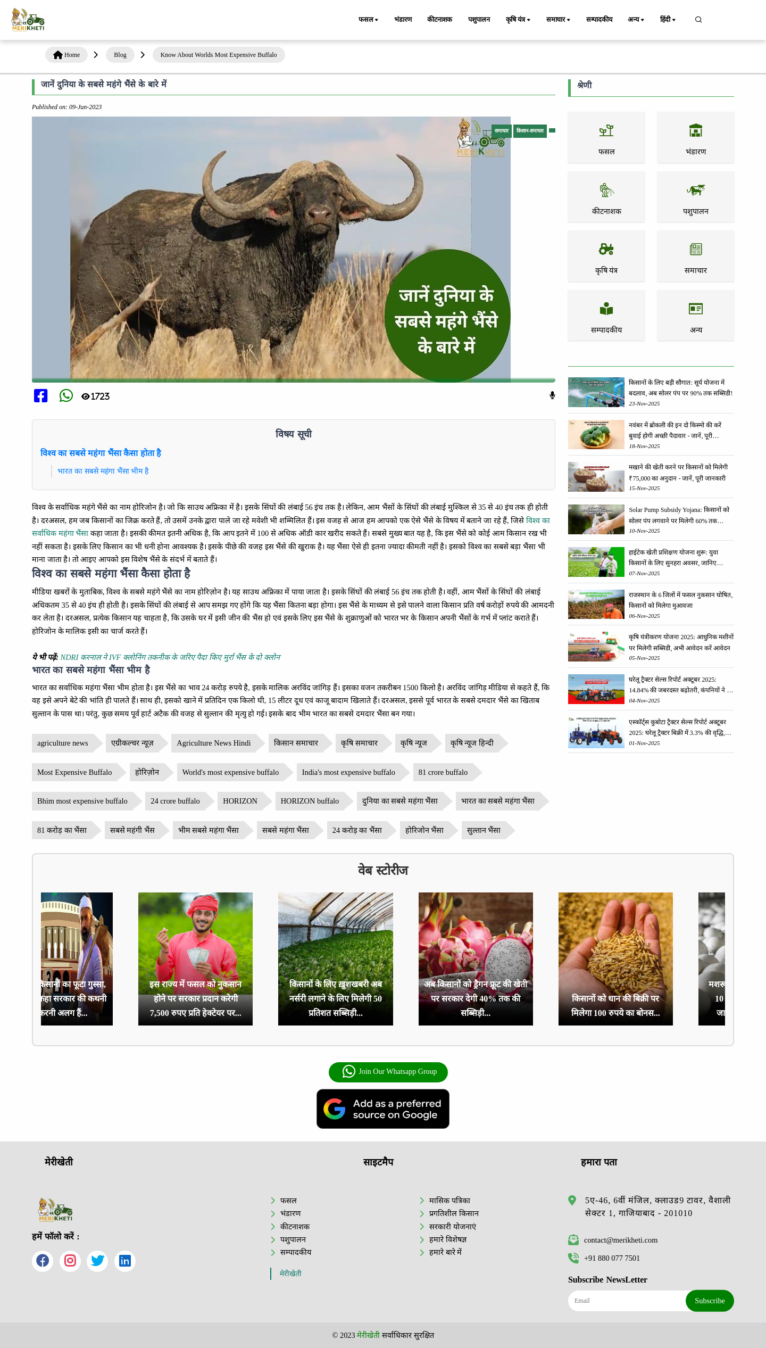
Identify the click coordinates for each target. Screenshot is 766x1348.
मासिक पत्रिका (449, 1200)
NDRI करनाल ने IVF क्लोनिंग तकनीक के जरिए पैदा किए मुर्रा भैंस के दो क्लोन (170, 657)
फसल (369, 20)
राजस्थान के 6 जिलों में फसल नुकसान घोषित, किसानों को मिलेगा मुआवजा (680, 600)
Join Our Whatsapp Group (389, 1071)
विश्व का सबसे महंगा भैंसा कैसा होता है (100, 453)
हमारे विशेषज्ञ (448, 1239)
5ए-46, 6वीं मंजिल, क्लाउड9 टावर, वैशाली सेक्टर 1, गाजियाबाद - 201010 (658, 1207)
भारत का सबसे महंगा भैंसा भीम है (102, 471)
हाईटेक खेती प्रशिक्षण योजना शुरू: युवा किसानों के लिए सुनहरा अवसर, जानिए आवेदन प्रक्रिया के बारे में (673, 558)
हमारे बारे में (445, 1252)
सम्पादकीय (600, 19)
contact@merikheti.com (612, 1240)
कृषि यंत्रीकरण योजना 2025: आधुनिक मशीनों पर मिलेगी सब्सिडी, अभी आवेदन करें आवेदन (681, 642)
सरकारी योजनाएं (452, 1226)
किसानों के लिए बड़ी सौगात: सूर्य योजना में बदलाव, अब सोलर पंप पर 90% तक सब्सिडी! (680, 388)
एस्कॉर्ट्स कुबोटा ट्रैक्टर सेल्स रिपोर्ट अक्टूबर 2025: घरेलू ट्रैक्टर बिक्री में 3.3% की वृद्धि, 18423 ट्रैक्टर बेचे (677, 728)
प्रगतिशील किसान (454, 1213)
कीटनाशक (440, 19)
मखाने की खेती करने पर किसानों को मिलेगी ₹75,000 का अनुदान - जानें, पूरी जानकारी (678, 473)
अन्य (637, 20)
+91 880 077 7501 (604, 1258)
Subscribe (710, 1300)
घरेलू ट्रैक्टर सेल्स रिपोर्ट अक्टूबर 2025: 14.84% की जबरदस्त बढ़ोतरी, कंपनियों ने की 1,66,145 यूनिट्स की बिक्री (681, 686)
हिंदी (669, 20)
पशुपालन (479, 19)
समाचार (559, 20)
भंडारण (402, 19)
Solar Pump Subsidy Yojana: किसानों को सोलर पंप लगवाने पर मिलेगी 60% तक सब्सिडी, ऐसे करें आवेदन (679, 516)
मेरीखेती (291, 1274)
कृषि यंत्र (520, 20)
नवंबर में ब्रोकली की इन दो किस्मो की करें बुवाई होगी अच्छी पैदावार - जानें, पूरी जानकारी (675, 431)
